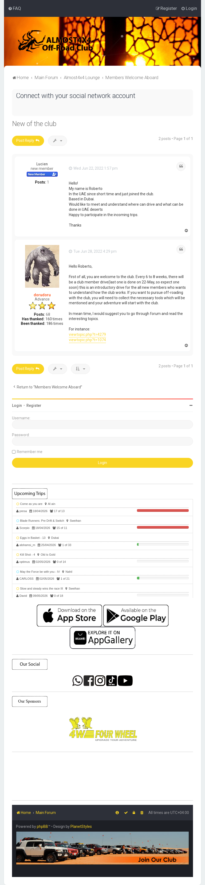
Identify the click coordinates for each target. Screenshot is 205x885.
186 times (54, 323)
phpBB (42, 826)
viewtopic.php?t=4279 (87, 334)
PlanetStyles (81, 826)
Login (17, 405)
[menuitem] (14, 8)
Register (33, 405)
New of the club (34, 124)
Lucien (42, 164)
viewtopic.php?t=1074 (87, 340)
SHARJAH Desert (102, 776)
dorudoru (42, 295)
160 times (53, 319)
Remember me (29, 452)
